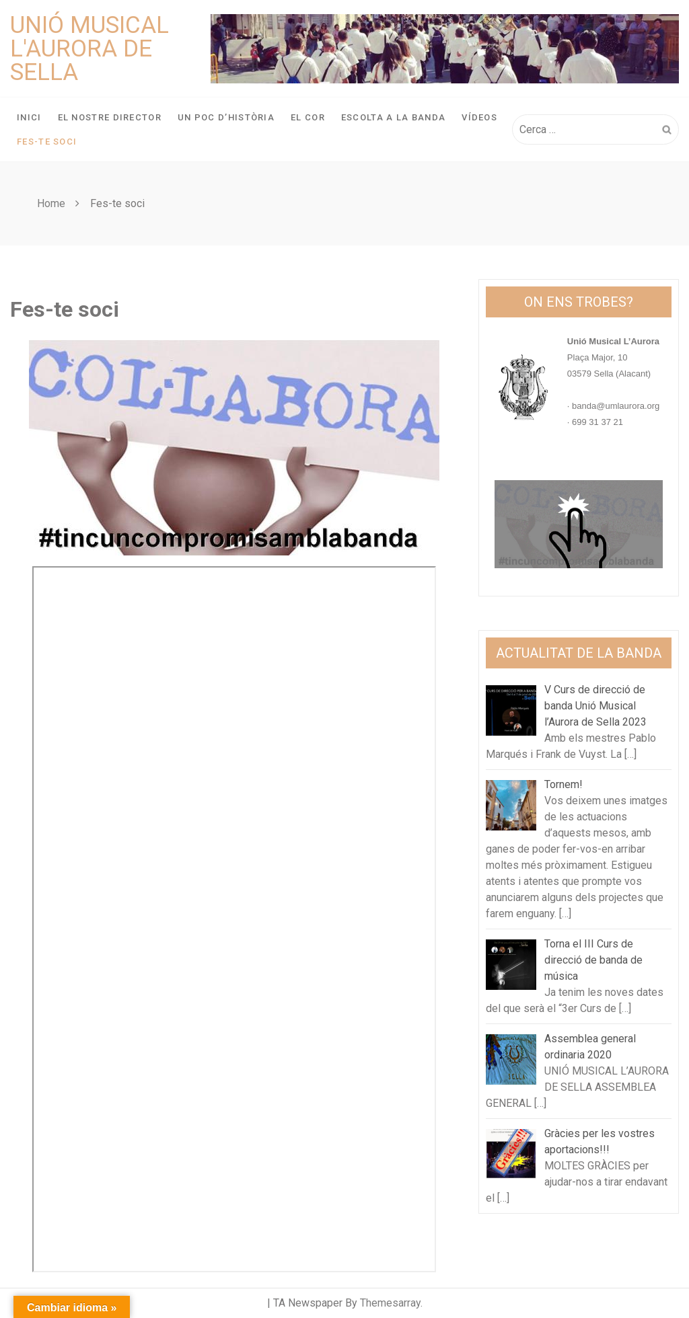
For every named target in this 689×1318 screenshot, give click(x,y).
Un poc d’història (226, 117)
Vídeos (479, 117)
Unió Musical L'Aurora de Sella (89, 48)
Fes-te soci (47, 142)
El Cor (308, 117)
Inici (29, 117)
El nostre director (109, 117)
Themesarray (390, 1302)
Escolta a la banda (393, 117)
